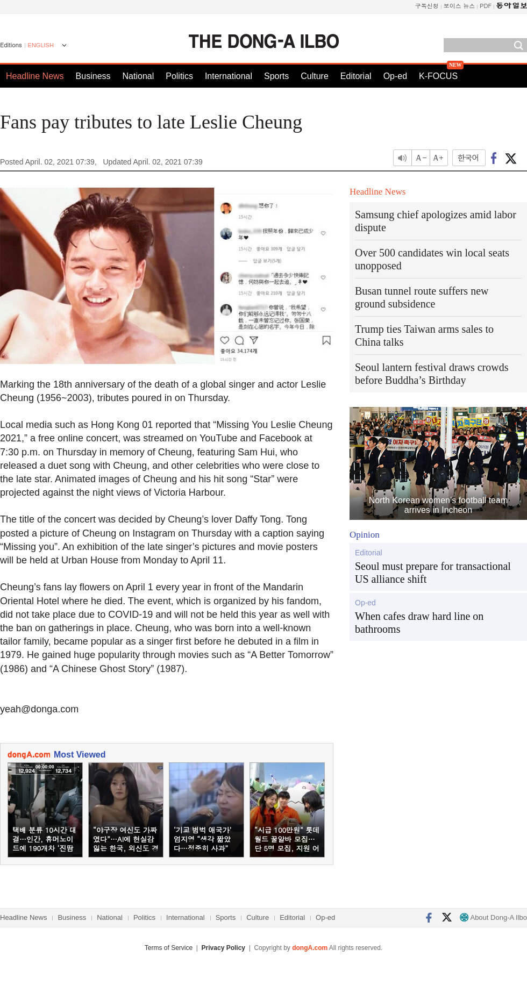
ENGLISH (41, 45)
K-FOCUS (438, 76)
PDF (486, 6)
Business (93, 76)
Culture (315, 76)
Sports (276, 76)
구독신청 (427, 6)
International (228, 76)
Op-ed (395, 76)
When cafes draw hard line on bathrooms (419, 622)
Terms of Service (169, 948)
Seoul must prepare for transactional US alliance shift (433, 572)
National (138, 76)
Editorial (356, 76)
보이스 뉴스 (459, 6)
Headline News (35, 76)
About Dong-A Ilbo (493, 917)
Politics (179, 76)
